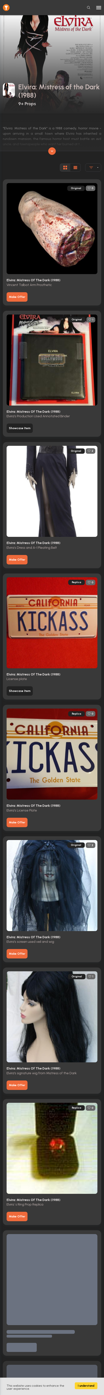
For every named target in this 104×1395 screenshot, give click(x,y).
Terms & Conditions (14, 1332)
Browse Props (11, 1298)
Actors (6, 1313)
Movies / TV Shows (14, 1305)
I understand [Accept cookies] (86, 1385)
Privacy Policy (10, 1339)
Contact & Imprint (13, 1347)
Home (6, 1291)
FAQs (6, 1354)
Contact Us (9, 1373)
